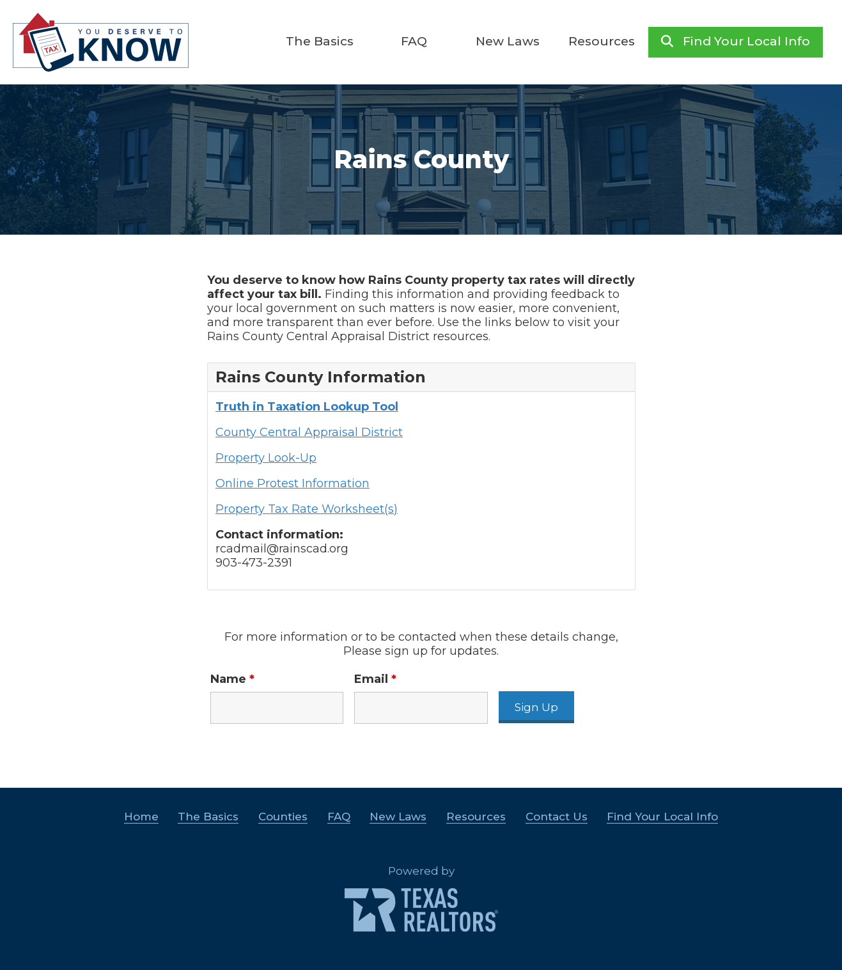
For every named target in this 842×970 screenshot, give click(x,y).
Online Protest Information (292, 483)
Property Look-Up (265, 458)
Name (232, 679)
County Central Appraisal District (309, 432)
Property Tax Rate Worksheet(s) (306, 509)
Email (375, 679)
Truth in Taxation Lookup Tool (306, 407)
